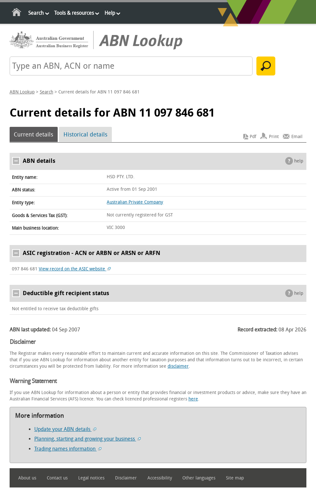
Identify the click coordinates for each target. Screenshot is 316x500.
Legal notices (91, 478)
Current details (33, 134)
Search (36, 13)
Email (297, 136)
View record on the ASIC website (75, 269)
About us (27, 478)
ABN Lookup (22, 92)
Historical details (85, 134)
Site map (235, 478)
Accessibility (159, 478)
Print (274, 136)
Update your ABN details (65, 429)
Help (109, 13)
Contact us (57, 478)
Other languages (198, 478)
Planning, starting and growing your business (87, 439)
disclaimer (178, 366)
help (298, 161)
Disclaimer (126, 478)
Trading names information (67, 449)
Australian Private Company (135, 202)
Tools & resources (74, 13)
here (193, 399)
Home (17, 13)
